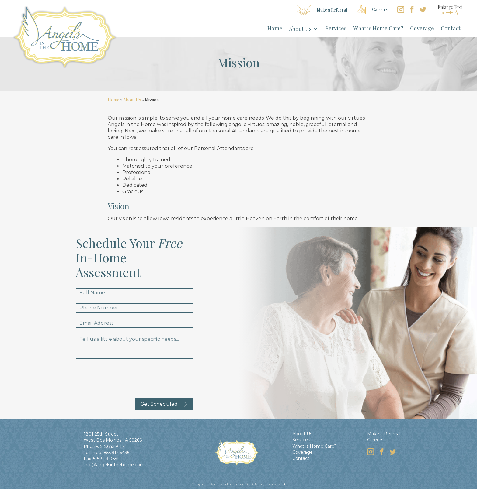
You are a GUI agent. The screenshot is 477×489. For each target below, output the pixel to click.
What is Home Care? (378, 28)
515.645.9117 (112, 446)
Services (336, 28)
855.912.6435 (116, 452)
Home (274, 28)
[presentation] (122, 376)
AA (449, 12)
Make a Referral (322, 10)
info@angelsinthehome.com (114, 464)
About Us (300, 28)
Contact (451, 28)
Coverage (422, 28)
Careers (372, 9)
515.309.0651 (106, 458)
